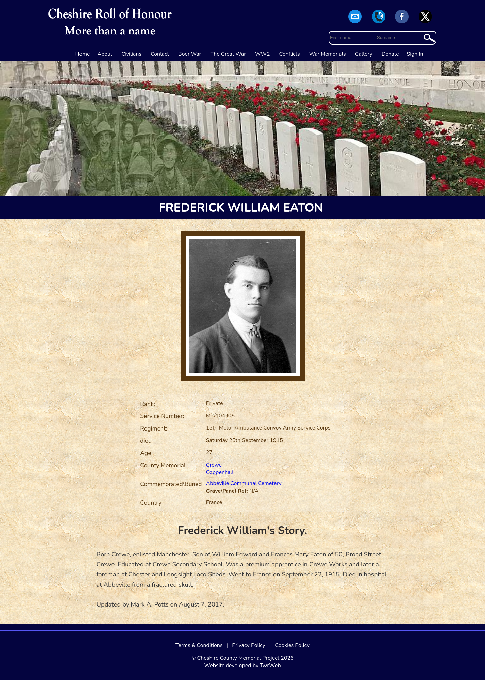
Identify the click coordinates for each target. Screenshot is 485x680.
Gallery (364, 54)
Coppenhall (220, 472)
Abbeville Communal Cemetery (244, 483)
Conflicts (289, 54)
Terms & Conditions (199, 645)
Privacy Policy (248, 645)
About (104, 54)
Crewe (214, 465)
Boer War (189, 54)
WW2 (262, 54)
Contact (160, 54)
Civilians (132, 54)
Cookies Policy (292, 645)
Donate (390, 54)
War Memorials (327, 54)
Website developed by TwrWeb (242, 665)
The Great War (228, 54)
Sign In (415, 54)
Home (82, 54)
